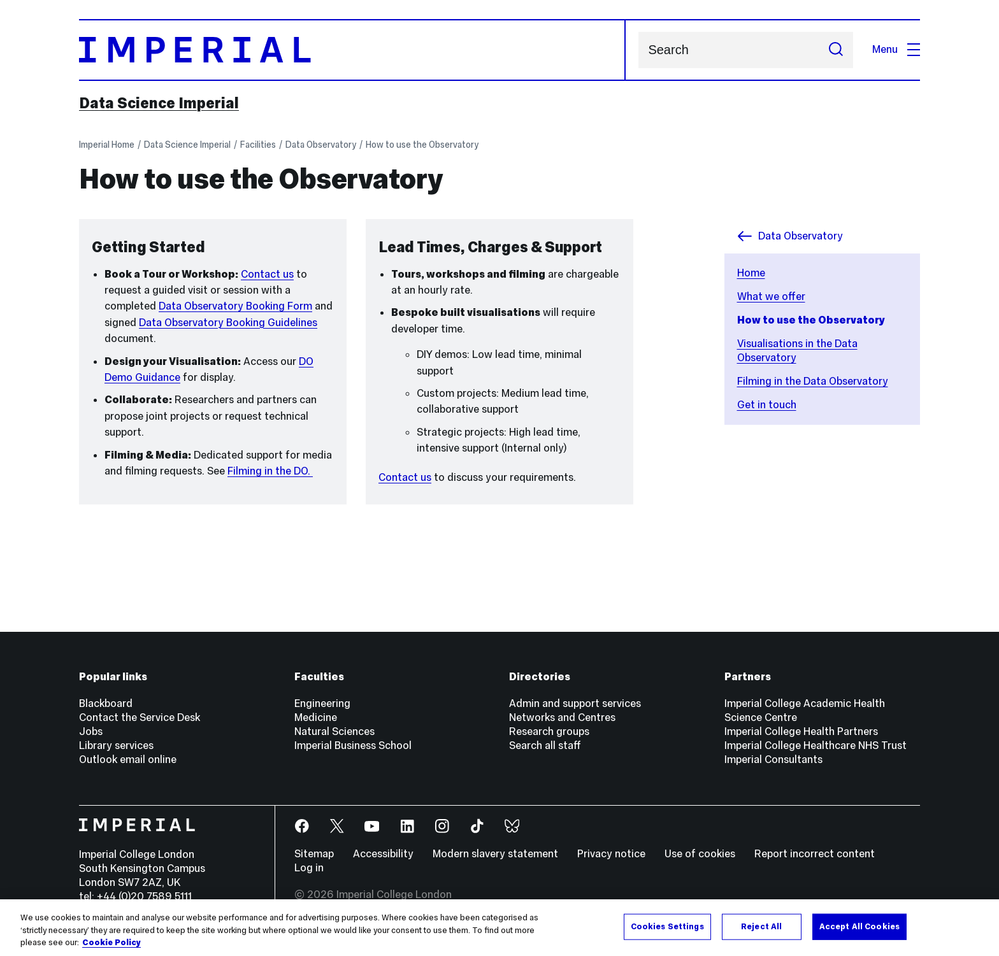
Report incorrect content (814, 853)
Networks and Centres (562, 717)
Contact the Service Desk (139, 717)
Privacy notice (611, 853)
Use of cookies (700, 853)
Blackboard (106, 703)
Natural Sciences (334, 731)
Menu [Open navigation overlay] (896, 49)
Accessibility (383, 853)
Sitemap (314, 853)
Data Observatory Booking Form (235, 306)
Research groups (549, 731)
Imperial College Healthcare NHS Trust (815, 745)
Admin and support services (575, 703)
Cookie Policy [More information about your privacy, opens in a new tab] (111, 943)
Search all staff (545, 745)
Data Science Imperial (159, 103)
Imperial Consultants (773, 759)
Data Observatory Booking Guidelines (228, 322)
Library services (116, 745)
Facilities (258, 144)
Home (751, 273)
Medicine (315, 717)
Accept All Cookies (859, 926)
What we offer (771, 296)
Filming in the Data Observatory (812, 381)
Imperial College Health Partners (801, 731)
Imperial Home (106, 144)
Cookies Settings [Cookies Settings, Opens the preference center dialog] (667, 926)
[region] (499, 927)
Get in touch (766, 404)
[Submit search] (836, 50)
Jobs (91, 731)
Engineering (322, 703)
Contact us (267, 274)
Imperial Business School (353, 745)
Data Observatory (320, 144)
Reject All (761, 926)
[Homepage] (352, 50)
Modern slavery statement (495, 853)
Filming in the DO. (270, 471)
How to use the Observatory (422, 144)
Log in (309, 867)
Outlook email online (127, 759)
